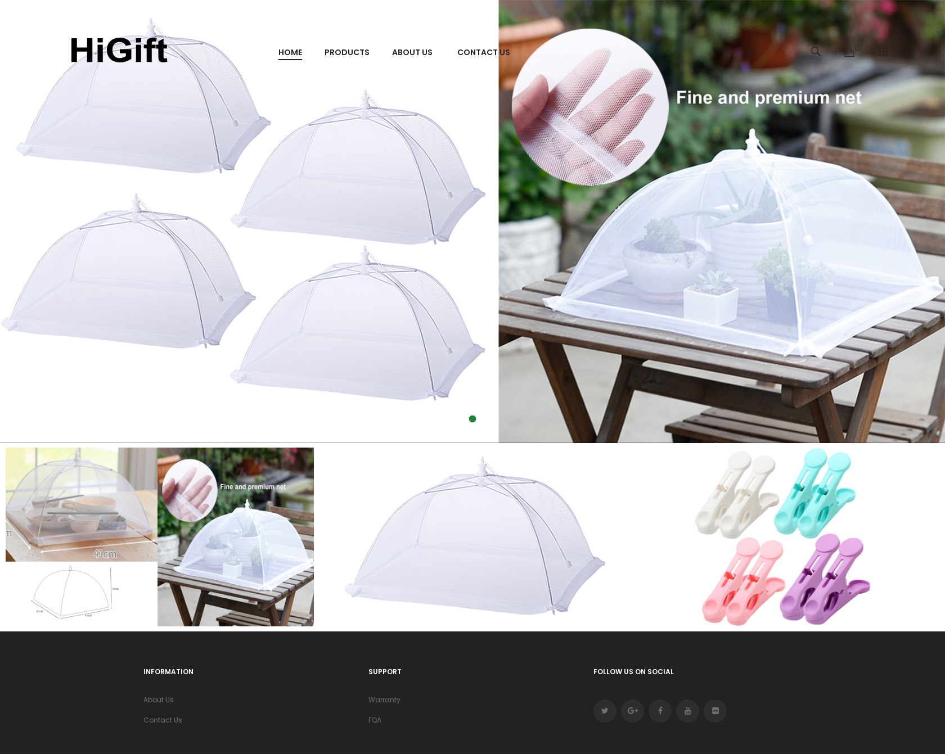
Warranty (384, 700)
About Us (158, 700)
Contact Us (162, 720)
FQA (374, 720)
